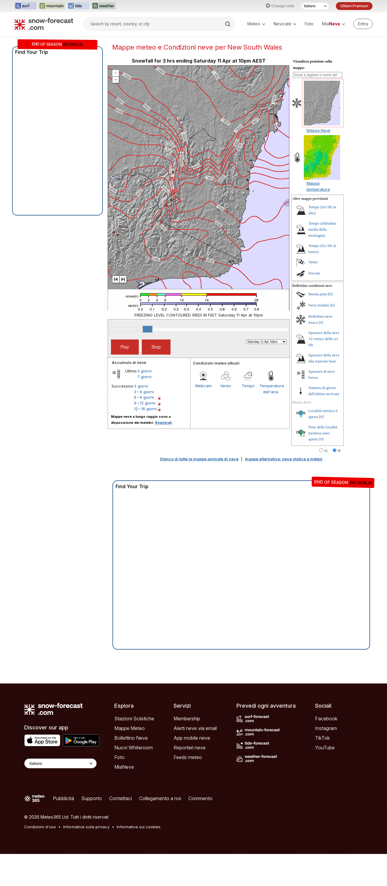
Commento (200, 798)
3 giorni (144, 370)
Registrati (163, 422)
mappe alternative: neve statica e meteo (283, 458)
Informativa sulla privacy (86, 826)
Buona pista (317, 294)
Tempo (248, 385)
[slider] (147, 329)
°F (339, 451)
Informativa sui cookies (139, 826)
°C (326, 451)
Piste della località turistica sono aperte (322, 433)
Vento (225, 385)
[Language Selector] (60, 763)
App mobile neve (192, 738)
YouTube (325, 748)
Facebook (326, 719)
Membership (187, 719)
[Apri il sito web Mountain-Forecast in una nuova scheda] (52, 6)
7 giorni (144, 376)
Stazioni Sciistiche (134, 719)
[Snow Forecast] (44, 24)
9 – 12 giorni (144, 403)
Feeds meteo (188, 757)
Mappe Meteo (129, 728)
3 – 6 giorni (144, 391)
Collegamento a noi (160, 798)
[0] (330, 294)
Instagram (326, 728)
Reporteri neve (190, 748)
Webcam (203, 385)
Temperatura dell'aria (270, 388)
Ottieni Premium (354, 6)
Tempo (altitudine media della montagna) (322, 229)
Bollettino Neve (131, 738)
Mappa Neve (318, 130)
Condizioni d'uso (40, 826)
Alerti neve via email (195, 728)
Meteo (256, 23)
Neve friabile (318, 305)
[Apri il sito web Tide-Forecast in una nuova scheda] (78, 6)
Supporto (91, 798)
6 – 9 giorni (144, 397)
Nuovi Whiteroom (133, 748)
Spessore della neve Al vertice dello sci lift (324, 338)
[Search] (228, 24)
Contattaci (120, 798)
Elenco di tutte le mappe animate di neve (199, 458)
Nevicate (285, 23)
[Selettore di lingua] (315, 6)
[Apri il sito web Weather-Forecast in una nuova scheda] (103, 6)
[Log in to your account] (362, 24)
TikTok (322, 738)
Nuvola (314, 273)
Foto (309, 23)
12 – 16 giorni (145, 408)
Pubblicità (63, 798)
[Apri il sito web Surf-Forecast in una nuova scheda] (25, 6)
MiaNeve (124, 767)
